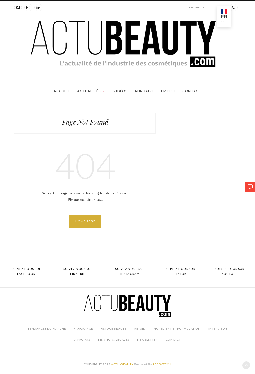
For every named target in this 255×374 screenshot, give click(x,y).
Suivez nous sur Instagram (130, 271)
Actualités (89, 91)
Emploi (168, 91)
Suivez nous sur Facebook (26, 271)
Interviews (218, 328)
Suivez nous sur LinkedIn (78, 271)
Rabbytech (162, 364)
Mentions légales (113, 339)
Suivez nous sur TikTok (180, 271)
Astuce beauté (114, 328)
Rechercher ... (199, 7)
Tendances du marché (47, 328)
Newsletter (147, 339)
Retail (139, 328)
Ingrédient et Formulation (177, 328)
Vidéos (120, 91)
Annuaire (144, 91)
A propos (82, 339)
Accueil (62, 91)
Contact (191, 91)
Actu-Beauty (122, 364)
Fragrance (83, 328)
